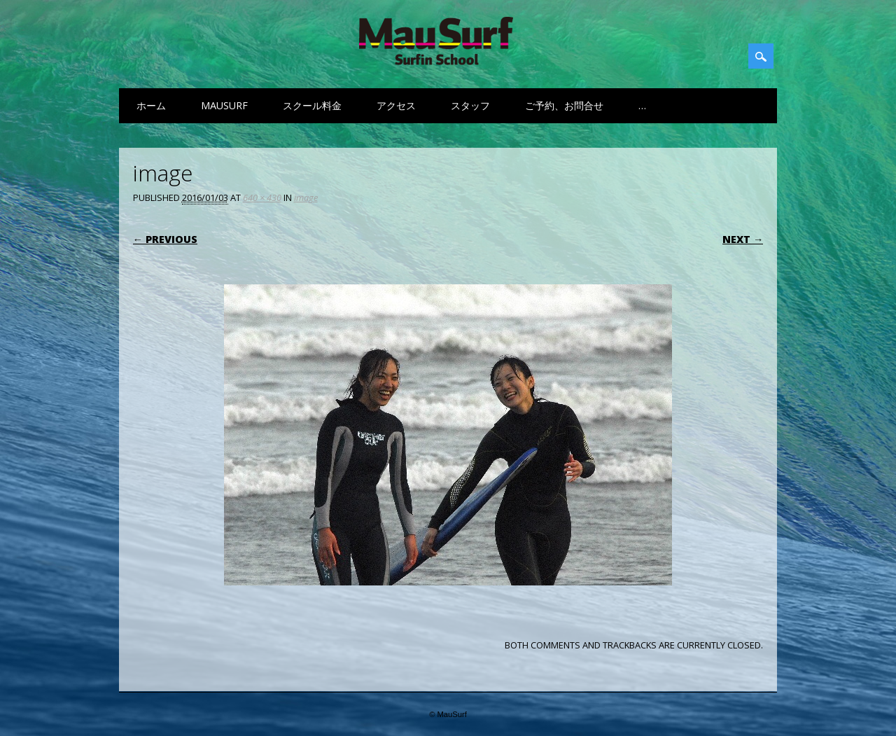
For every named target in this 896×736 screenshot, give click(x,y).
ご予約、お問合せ (564, 105)
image (306, 197)
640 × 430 (262, 197)
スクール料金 (312, 105)
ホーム (151, 105)
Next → (742, 239)
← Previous (165, 239)
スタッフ (470, 105)
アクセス (396, 105)
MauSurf (224, 105)
